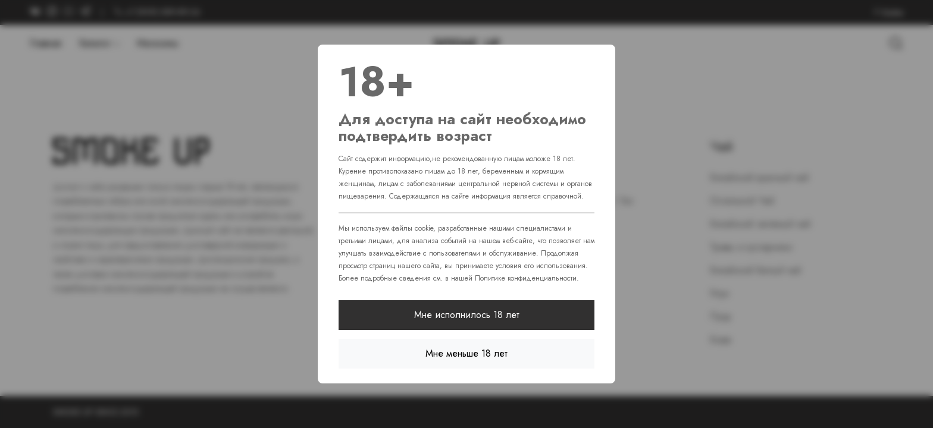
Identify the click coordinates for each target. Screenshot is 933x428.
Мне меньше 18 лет (466, 353)
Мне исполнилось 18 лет (466, 315)
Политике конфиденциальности (526, 278)
